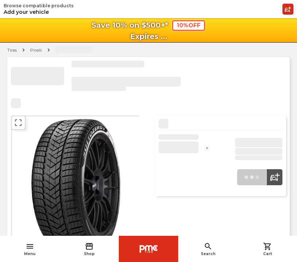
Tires (12, 50)
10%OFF (189, 25)
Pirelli (36, 50)
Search (208, 249)
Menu (29, 249)
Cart (267, 249)
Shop (89, 249)
